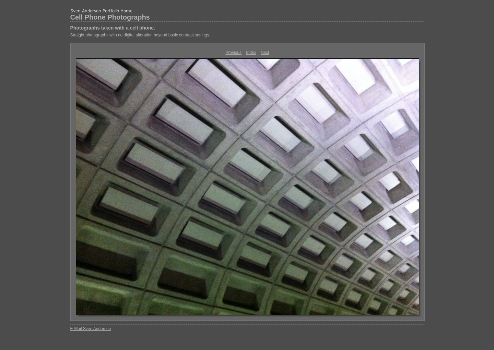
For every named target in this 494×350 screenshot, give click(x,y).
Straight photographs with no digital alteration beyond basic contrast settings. (140, 35)
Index (251, 52)
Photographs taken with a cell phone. (112, 28)
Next (265, 52)
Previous (233, 52)
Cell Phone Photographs (110, 17)
